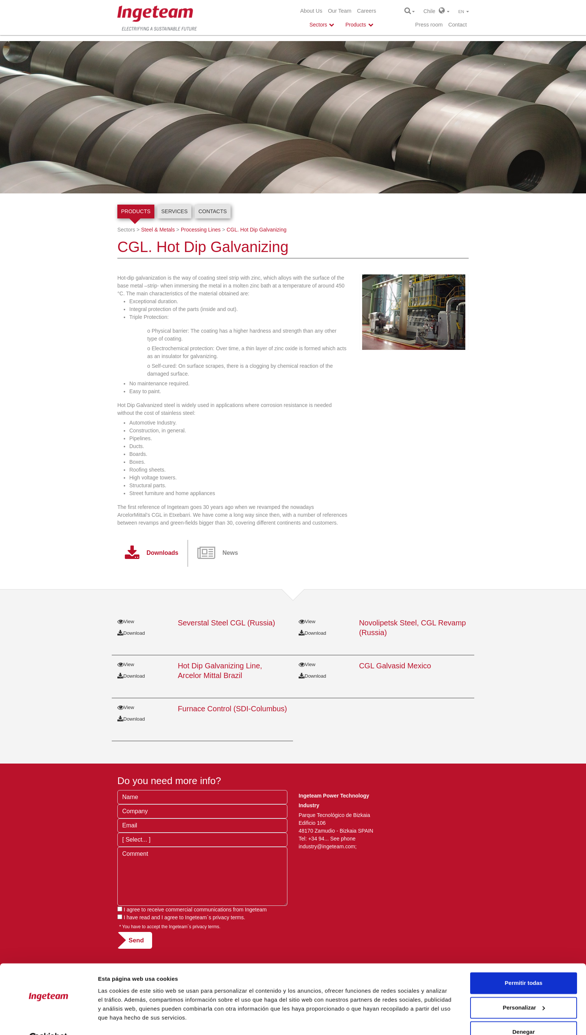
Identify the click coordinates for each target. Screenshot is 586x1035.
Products (136, 211)
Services (174, 211)
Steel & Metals (158, 230)
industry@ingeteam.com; (328, 846)
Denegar (523, 1014)
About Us (311, 11)
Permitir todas (524, 965)
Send (136, 940)
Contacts (212, 211)
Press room (429, 25)
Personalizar (524, 989)
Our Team (339, 11)
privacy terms (228, 917)
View (125, 621)
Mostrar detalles (120, 1020)
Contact (457, 25)
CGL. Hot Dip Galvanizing (256, 230)
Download (131, 633)
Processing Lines (201, 230)
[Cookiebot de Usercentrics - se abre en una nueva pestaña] (48, 1020)
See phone (342, 839)
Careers (366, 11)
